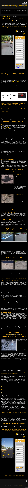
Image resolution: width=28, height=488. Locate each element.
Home (2, 10)
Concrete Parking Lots (14, 10)
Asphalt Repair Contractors (5, 16)
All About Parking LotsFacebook (24, 2)
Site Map (9, 483)
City (16, 52)
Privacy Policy (11, 483)
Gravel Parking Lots (24, 10)
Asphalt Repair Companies (15, 81)
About (5, 10)
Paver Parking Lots (19, 10)
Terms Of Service (15, 483)
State (16, 54)
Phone (16, 48)
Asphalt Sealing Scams (6, 127)
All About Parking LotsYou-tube (26, 2)
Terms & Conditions (18, 67)
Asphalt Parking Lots (8, 10)
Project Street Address (18, 50)
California (10, 16)
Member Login (18, 483)
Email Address (17, 46)
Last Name (17, 447)
